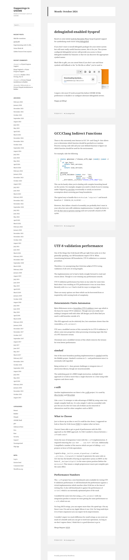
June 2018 (17, 309)
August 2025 (17, 122)
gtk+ (15, 423)
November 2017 (19, 332)
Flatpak (16, 417)
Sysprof (16, 440)
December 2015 (18, 391)
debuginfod (84, 41)
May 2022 (17, 217)
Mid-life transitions (20, 38)
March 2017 (17, 355)
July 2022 (16, 210)
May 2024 (17, 161)
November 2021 (19, 237)
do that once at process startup (69, 211)
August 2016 (17, 371)
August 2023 (17, 184)
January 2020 (18, 273)
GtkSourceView (18, 427)
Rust (15, 433)
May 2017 (17, 352)
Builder (16, 414)
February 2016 (18, 384)
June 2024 (17, 158)
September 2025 (19, 118)
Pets (15, 430)
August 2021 (17, 243)
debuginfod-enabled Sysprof (77, 31)
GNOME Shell (18, 420)
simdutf (99, 356)
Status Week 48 (18, 48)
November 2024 (19, 141)
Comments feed (18, 466)
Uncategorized (18, 443)
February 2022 (18, 227)
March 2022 (17, 223)
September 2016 (19, 368)
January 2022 (18, 230)
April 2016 (17, 381)
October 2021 (18, 240)
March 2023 (17, 194)
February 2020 (18, 269)
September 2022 (19, 207)
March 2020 (17, 266)
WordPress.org (18, 469)
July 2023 (16, 187)
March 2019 (17, 292)
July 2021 (16, 246)
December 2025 (18, 108)
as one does (70, 189)
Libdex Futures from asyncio (23, 51)
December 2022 (18, 200)
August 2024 (17, 151)
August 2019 (17, 276)
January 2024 (18, 174)
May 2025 (17, 128)
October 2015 (18, 394)
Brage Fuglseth (18, 69)
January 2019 (18, 296)
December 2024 (18, 138)
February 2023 (18, 197)
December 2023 (18, 177)
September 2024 (19, 148)
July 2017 (16, 345)
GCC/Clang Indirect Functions (78, 133)
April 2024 (17, 164)
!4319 (68, 527)
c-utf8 (87, 392)
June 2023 (17, 191)
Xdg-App (16, 446)
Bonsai (16, 410)
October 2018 (18, 299)
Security (16, 437)
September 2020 (19, 263)
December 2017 (18, 329)
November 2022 (19, 204)
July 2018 (16, 306)
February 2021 (18, 256)
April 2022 (17, 220)
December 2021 (18, 233)
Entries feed (17, 462)
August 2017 (17, 342)
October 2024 (18, 145)
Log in (15, 459)
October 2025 (18, 115)
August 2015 (17, 398)
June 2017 (17, 348)
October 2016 (18, 365)
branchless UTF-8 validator (84, 308)
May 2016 (17, 378)
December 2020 (18, 260)
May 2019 (17, 286)
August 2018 (17, 302)
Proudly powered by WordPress (64, 556)
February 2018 (18, 322)
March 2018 (17, 319)
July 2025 (16, 125)
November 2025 (19, 112)
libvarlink (71, 395)
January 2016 (18, 388)
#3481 (78, 424)
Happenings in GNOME (22, 9)
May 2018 (17, 312)
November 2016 (19, 361)
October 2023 (18, 181)
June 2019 (17, 283)
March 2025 (17, 135)
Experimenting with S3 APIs (22, 45)
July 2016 (16, 375)
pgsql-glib (17, 42)
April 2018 (17, 315)
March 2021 (17, 253)
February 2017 (18, 358)
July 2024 (16, 154)
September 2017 (19, 338)
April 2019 (17, 289)
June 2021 (17, 250)
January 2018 (18, 325)
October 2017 (18, 335)
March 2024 (17, 168)
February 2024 (18, 171)
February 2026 (18, 102)
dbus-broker (59, 395)
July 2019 (16, 279)
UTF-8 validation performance (78, 246)
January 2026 (18, 105)
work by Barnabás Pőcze (80, 39)
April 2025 (17, 131)
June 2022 (17, 214)
